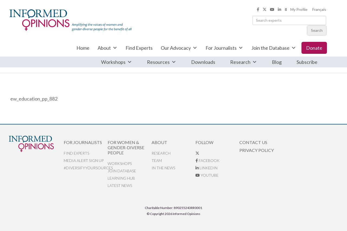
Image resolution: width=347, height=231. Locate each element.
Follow (204, 142)
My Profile (298, 9)
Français (319, 9)
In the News (163, 168)
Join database (122, 170)
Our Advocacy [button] (179, 47)
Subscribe (307, 62)
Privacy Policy (256, 150)
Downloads (203, 62)
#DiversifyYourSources (86, 168)
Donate (314, 48)
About (107, 47)
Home (82, 48)
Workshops (116, 62)
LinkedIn (206, 168)
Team (157, 160)
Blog (277, 62)
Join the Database (273, 47)
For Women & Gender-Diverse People (126, 147)
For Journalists (224, 47)
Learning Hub (121, 178)
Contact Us (253, 142)
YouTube (207, 175)
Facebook (207, 160)
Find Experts (139, 48)
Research (243, 62)
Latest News (120, 185)
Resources (161, 62)
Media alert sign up (84, 160)
